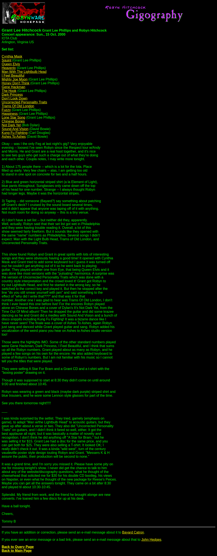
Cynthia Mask (12, 56)
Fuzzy (6, 110)
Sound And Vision (15, 129)
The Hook (9, 91)
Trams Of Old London (18, 106)
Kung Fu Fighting (15, 133)
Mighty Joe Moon (15, 79)
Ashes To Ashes (14, 136)
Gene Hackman (13, 87)
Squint (6, 60)
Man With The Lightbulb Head (24, 72)
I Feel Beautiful (13, 75)
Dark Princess (12, 94)
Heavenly (9, 68)
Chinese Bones (13, 121)
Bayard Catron (133, 532)
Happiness (10, 113)
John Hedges (151, 539)
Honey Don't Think (15, 83)
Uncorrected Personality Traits (24, 102)
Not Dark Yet (11, 125)
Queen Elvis (11, 64)
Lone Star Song (13, 117)
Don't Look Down (14, 98)
